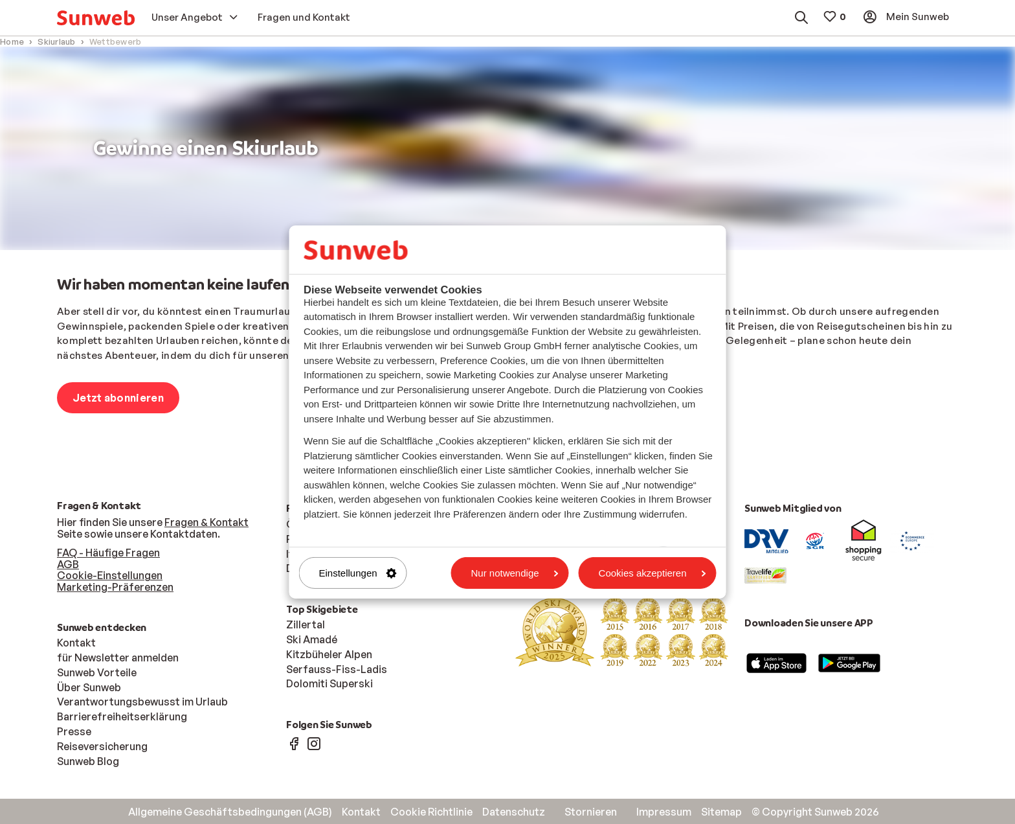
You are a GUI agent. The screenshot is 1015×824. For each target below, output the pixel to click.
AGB (68, 564)
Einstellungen (358, 572)
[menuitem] (96, 17)
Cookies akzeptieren (652, 572)
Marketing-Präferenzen (115, 586)
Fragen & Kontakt (206, 522)
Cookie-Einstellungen (109, 575)
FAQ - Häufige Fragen (108, 552)
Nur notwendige (515, 572)
